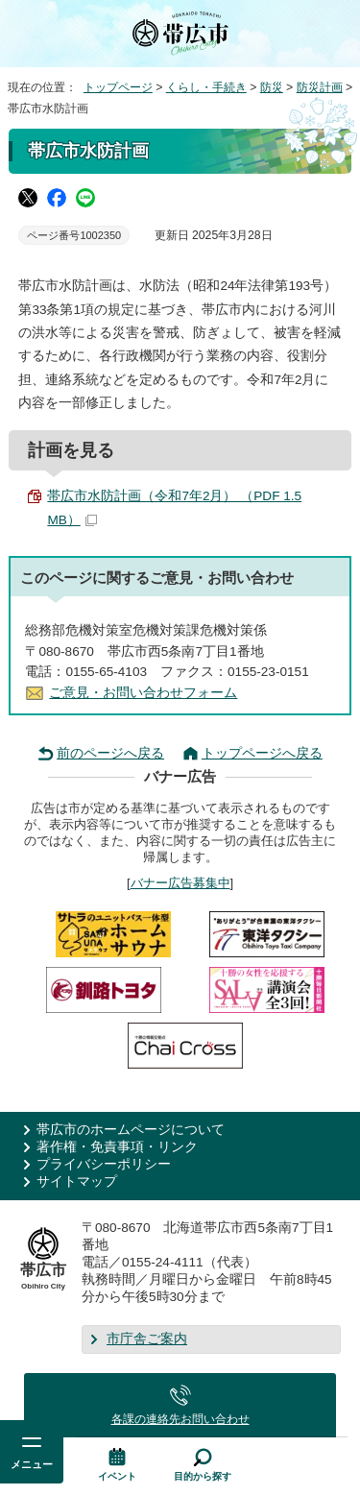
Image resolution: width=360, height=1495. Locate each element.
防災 (271, 87)
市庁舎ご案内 (147, 1339)
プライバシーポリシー (103, 1164)
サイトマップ (76, 1181)
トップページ (118, 87)
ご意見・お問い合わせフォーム (143, 693)
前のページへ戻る (110, 753)
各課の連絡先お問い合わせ (180, 1419)
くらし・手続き (206, 87)
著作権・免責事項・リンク (117, 1147)
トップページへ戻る (262, 753)
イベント (117, 1476)
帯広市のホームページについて (130, 1129)
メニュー (32, 1464)
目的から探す (202, 1476)
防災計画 (320, 87)
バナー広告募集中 (180, 883)
